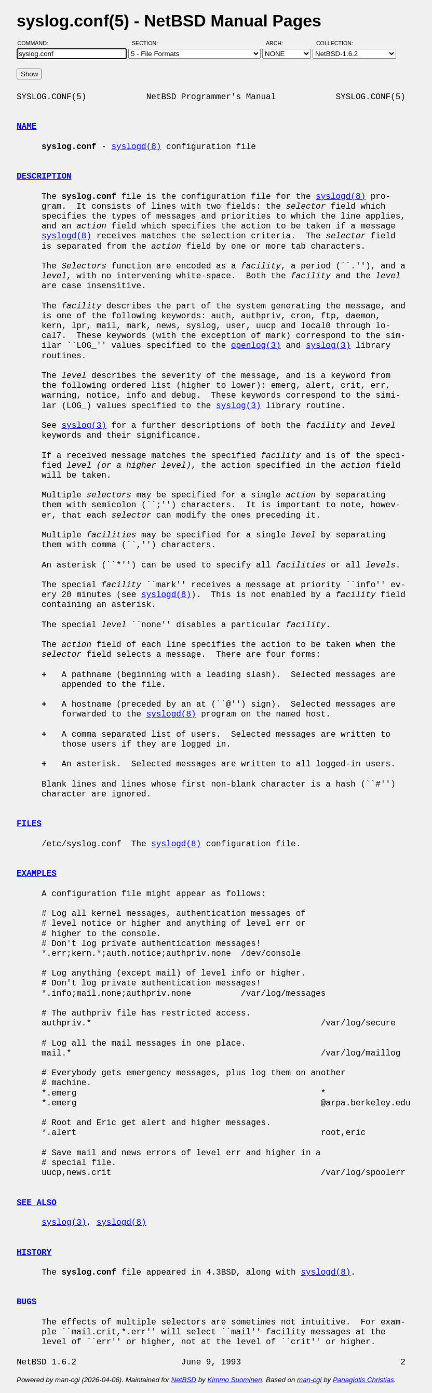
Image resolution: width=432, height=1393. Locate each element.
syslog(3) (328, 345)
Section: (147, 43)
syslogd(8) (136, 147)
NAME (26, 126)
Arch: (279, 43)
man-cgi (309, 1380)
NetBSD (183, 1380)
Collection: (334, 43)
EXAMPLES (37, 874)
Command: (36, 43)
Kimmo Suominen (234, 1380)
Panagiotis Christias (363, 1380)
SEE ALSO (37, 1203)
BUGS (26, 1302)
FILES (29, 824)
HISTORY (34, 1253)
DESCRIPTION (44, 176)
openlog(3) (256, 345)
